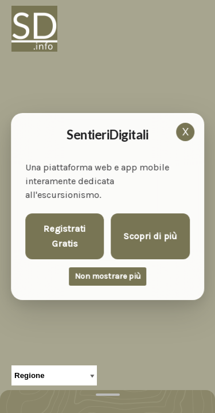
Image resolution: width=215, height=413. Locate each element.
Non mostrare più (107, 276)
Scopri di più (150, 236)
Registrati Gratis (65, 236)
